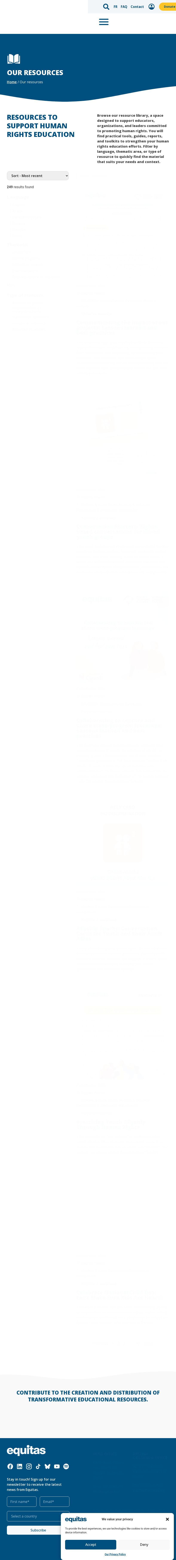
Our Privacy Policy (115, 1554)
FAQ (36, 6)
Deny (144, 1545)
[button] (167, 1519)
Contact (48, 6)
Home (12, 82)
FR (27, 6)
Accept (90, 1545)
